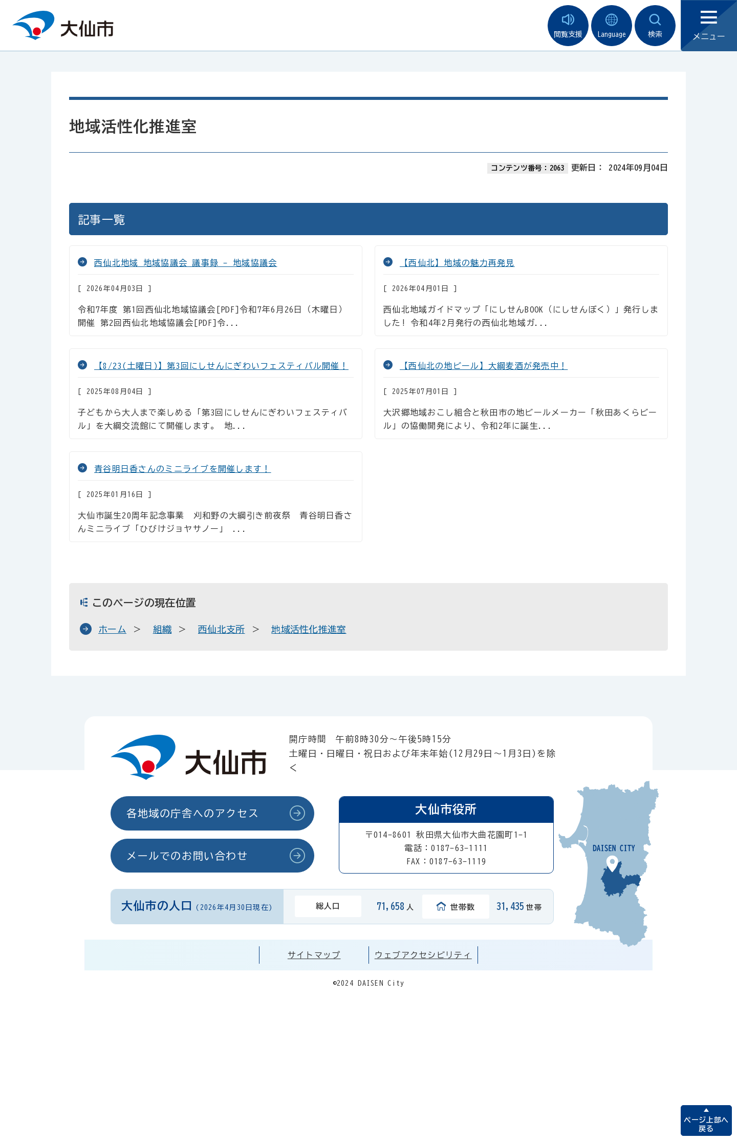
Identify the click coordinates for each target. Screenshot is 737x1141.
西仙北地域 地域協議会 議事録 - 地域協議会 (185, 263)
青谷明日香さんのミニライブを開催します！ (182, 469)
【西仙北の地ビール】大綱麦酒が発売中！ (484, 366)
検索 (655, 26)
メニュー (708, 25)
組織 (162, 629)
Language (612, 26)
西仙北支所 (221, 629)
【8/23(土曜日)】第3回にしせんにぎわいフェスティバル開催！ (221, 366)
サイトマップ (314, 955)
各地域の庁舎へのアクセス (192, 813)
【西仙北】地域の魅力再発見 (457, 263)
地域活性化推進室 (308, 629)
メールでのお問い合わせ (187, 855)
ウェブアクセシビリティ (423, 955)
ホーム (112, 629)
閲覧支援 (568, 26)
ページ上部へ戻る (706, 1124)
